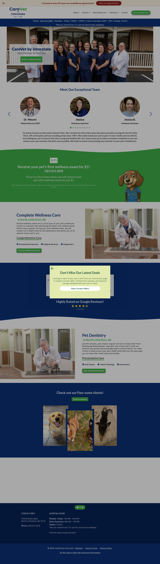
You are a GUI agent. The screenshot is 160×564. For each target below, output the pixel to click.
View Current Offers (80, 288)
